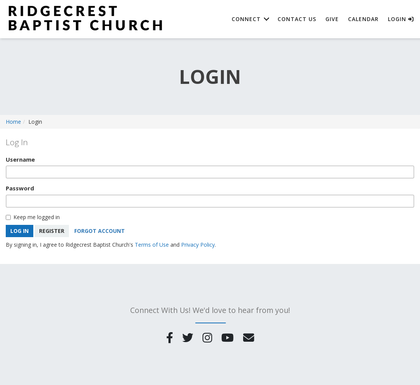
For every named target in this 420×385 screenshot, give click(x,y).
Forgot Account (99, 230)
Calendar (363, 19)
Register (51, 230)
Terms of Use (152, 244)
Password (20, 188)
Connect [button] (246, 19)
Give (332, 19)
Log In (19, 230)
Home (13, 121)
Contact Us (297, 19)
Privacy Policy (198, 244)
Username (20, 159)
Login (401, 19)
